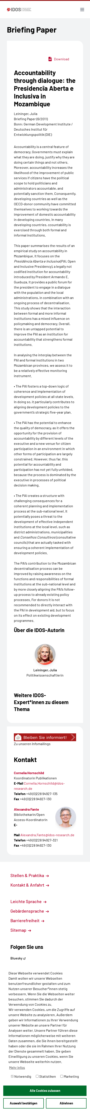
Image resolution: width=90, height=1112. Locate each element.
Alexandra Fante (26, 809)
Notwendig (21, 1076)
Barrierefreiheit (27, 920)
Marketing (69, 1076)
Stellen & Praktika (29, 875)
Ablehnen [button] (66, 1103)
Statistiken (46, 1076)
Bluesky (18, 958)
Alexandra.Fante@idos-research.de (47, 835)
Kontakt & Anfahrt (29, 884)
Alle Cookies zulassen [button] (45, 1090)
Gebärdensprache (29, 910)
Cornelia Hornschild (29, 773)
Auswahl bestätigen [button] (23, 1103)
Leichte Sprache (28, 901)
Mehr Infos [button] (17, 1067)
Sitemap (20, 930)
